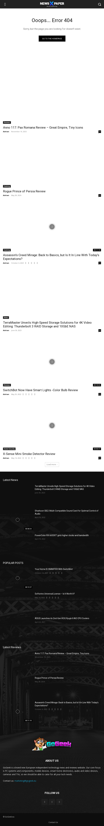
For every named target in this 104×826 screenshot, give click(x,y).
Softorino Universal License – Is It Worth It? (55, 594)
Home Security (9, 449)
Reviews (7, 122)
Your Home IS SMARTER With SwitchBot (54, 569)
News (6, 317)
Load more (52, 464)
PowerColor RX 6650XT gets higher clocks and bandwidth (62, 535)
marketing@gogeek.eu (25, 780)
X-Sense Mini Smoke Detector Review (29, 454)
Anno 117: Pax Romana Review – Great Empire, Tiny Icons (43, 127)
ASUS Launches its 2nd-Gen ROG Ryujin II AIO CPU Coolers (62, 618)
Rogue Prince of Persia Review (24, 191)
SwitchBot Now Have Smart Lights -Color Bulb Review (40, 390)
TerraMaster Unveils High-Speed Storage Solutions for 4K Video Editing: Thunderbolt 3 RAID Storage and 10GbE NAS (47, 324)
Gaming (7, 186)
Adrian (6, 131)
